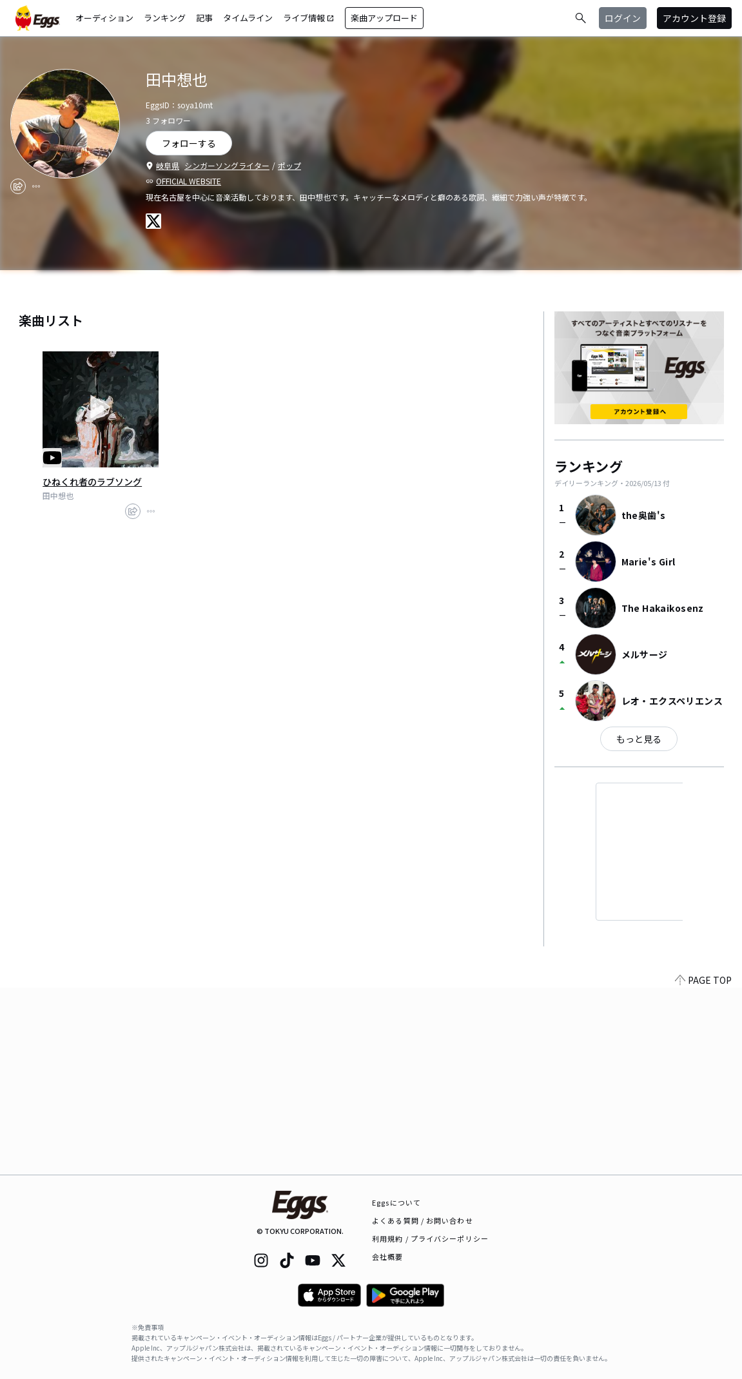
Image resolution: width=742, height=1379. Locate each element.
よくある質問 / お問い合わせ (422, 1220)
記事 (204, 18)
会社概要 (387, 1256)
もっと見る (638, 738)
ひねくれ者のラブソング (92, 481)
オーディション (104, 18)
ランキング (165, 18)
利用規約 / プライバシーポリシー (430, 1238)
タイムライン (248, 18)
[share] (18, 186)
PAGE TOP (703, 1166)
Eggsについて (396, 1202)
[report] (36, 186)
